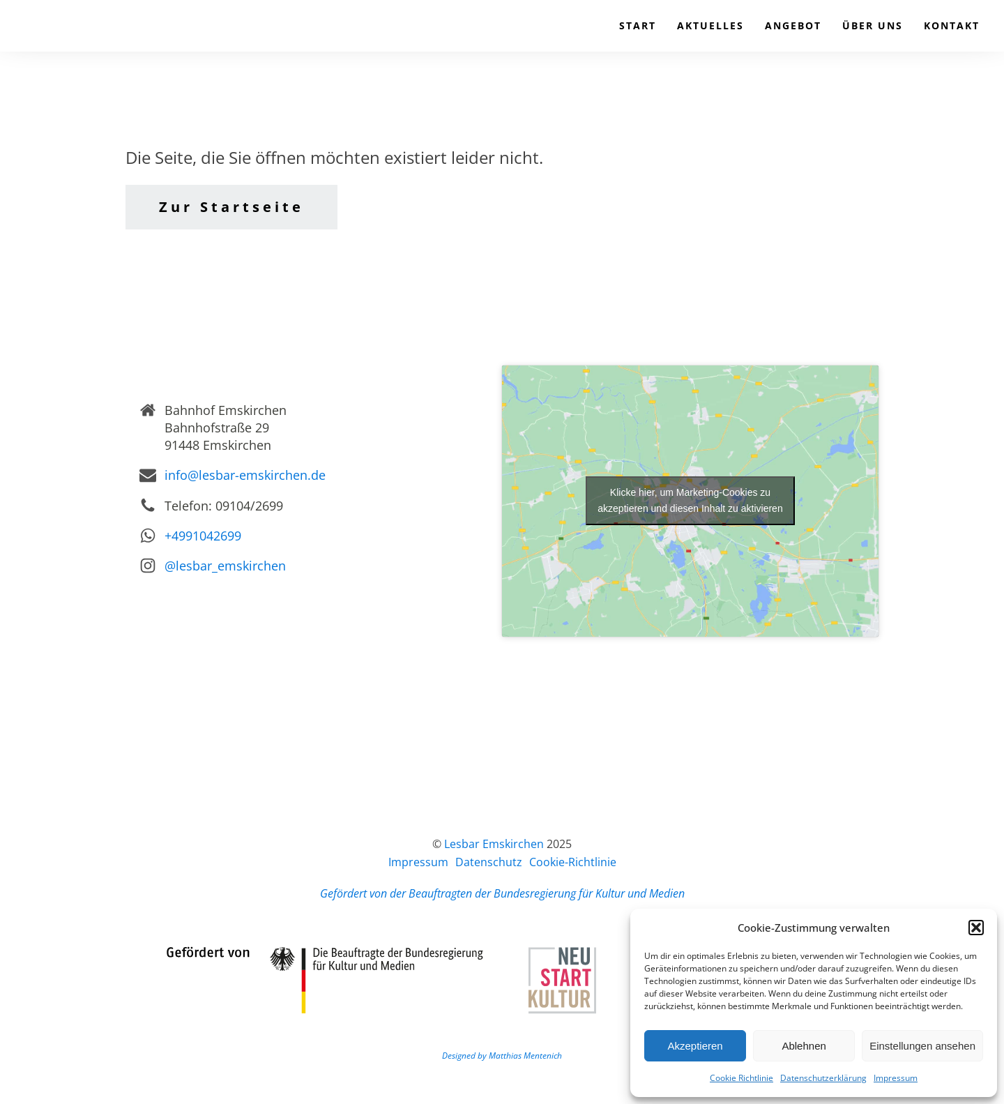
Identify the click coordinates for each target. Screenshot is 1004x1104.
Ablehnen (804, 1046)
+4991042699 (203, 535)
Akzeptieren (694, 1046)
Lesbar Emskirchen (494, 844)
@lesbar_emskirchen (225, 565)
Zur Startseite (231, 206)
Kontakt (952, 25)
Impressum (896, 1078)
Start (637, 25)
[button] (976, 928)
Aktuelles (710, 25)
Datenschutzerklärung (823, 1078)
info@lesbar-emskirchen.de (245, 475)
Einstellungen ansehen (922, 1046)
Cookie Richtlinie (741, 1078)
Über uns (872, 25)
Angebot (793, 25)
